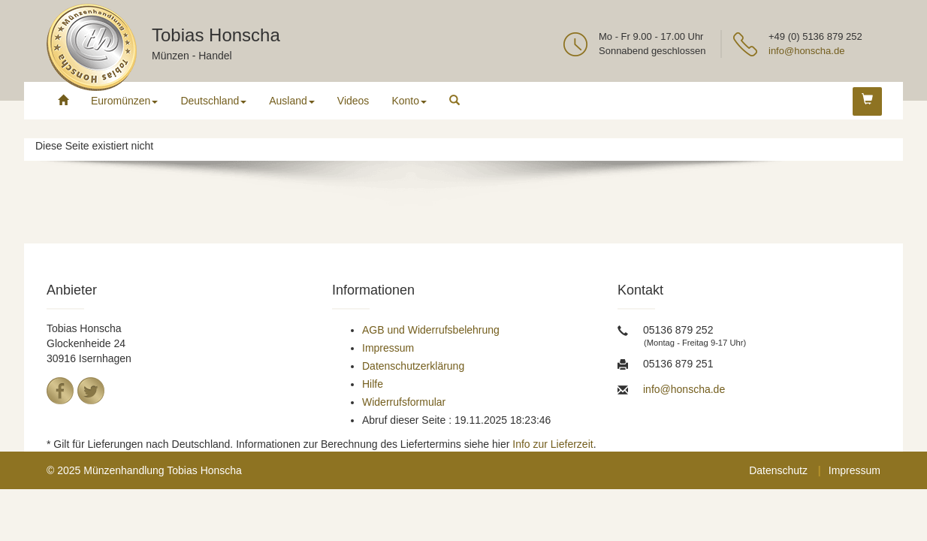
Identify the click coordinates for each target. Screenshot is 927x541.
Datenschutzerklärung (413, 366)
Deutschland (213, 101)
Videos (353, 101)
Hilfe (372, 384)
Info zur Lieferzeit (552, 444)
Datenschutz (778, 470)
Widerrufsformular (403, 402)
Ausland (292, 101)
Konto (409, 101)
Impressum (388, 348)
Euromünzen (124, 101)
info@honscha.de (806, 50)
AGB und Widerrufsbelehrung (431, 330)
